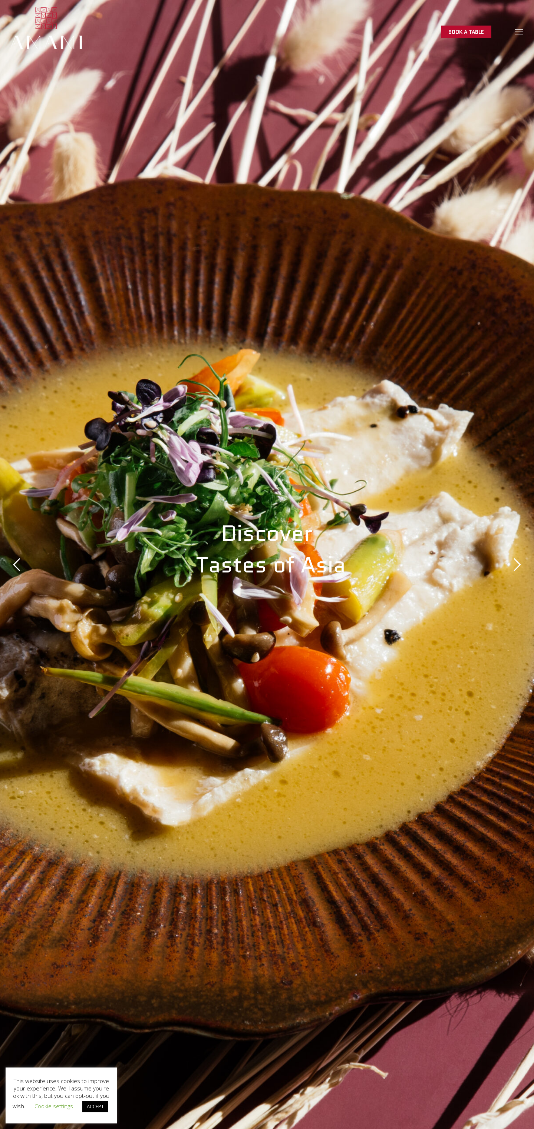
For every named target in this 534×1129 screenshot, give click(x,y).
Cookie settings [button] (53, 1106)
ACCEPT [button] (95, 1106)
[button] (519, 31)
